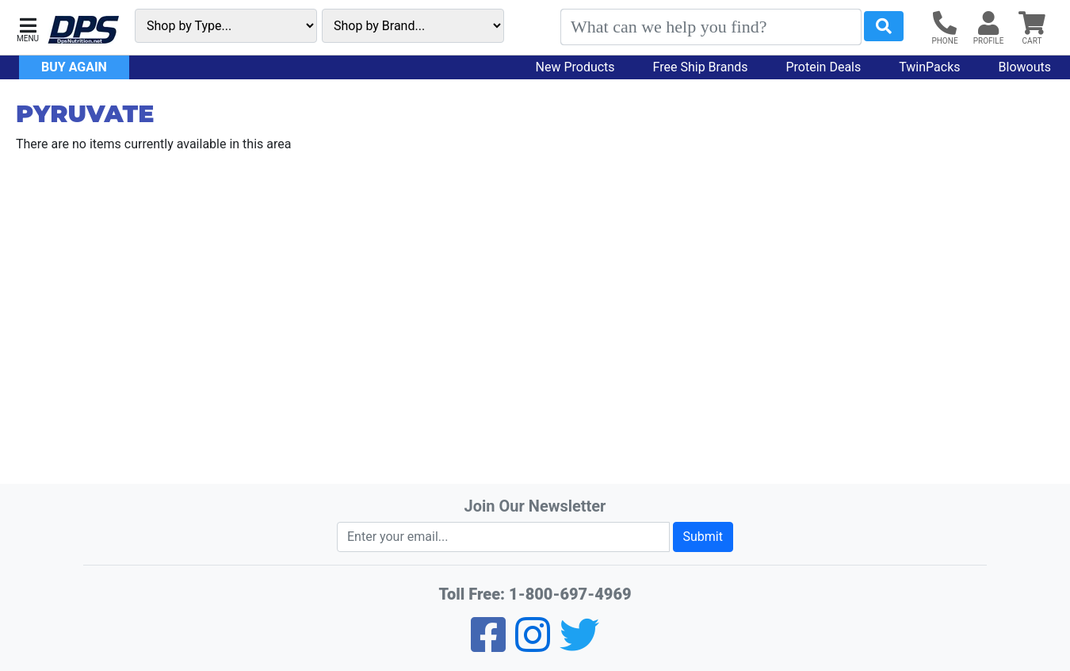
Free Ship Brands (700, 67)
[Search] (711, 27)
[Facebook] (488, 645)
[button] (28, 28)
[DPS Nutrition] (83, 30)
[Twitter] (579, 645)
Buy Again (74, 67)
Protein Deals (824, 67)
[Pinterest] (532, 645)
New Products (575, 67)
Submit (703, 536)
